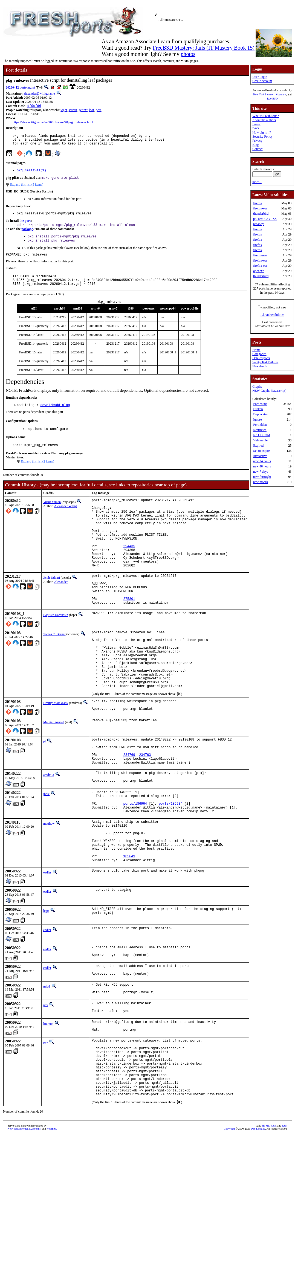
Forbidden (260, 425)
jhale (46, 848)
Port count (260, 404)
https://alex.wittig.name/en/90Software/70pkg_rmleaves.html (53, 123)
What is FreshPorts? (265, 116)
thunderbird (260, 213)
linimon (48, 1100)
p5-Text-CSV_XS (265, 219)
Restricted (260, 430)
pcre (99, 110)
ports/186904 (170, 861)
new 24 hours (262, 461)
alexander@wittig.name (39, 93)
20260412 (12, 87)
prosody (258, 224)
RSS (284, 1215)
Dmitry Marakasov (55, 749)
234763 (145, 806)
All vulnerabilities (272, 315)
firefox (257, 203)
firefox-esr (260, 208)
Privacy (257, 141)
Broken (258, 409)
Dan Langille (258, 1218)
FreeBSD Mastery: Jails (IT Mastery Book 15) (203, 48)
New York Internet (263, 94)
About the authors (264, 120)
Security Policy (262, 136)
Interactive (260, 456)
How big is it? (261, 132)
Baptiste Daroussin (55, 648)
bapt (46, 979)
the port (25, 226)
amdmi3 (48, 828)
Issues (256, 124)
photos (188, 54)
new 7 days (260, 471)
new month (260, 482)
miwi (46, 1058)
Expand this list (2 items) (37, 473)
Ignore (257, 419)
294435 (129, 568)
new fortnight (262, 477)
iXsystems (280, 94)
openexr (258, 271)
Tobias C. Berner (54, 668)
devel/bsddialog (55, 415)
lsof (91, 110)
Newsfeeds (259, 366)
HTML (266, 1215)
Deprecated (260, 414)
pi (44, 788)
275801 (129, 631)
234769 (129, 806)
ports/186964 (135, 861)
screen (73, 110)
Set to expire (261, 451)
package (27, 234)
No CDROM (261, 435)
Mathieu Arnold (53, 769)
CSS (273, 1215)
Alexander (61, 609)
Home (256, 350)
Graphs (257, 386)
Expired (258, 445)
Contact (257, 149)
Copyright (229, 1218)
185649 (129, 923)
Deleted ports (261, 358)
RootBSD (272, 98)
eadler (47, 941)
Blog (255, 145)
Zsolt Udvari (51, 604)
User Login (259, 77)
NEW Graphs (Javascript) (269, 391)
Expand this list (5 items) (26, 189)
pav (45, 1079)
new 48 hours (262, 466)
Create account (262, 81)
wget (63, 110)
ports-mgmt (27, 87)
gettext (83, 110)
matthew (48, 883)
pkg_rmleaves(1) (31, 173)
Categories (259, 354)
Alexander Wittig (65, 518)
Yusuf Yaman (52, 514)
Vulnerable (260, 440)
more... (257, 182)
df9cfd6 (34, 106)
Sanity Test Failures (265, 362)
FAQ (255, 128)
